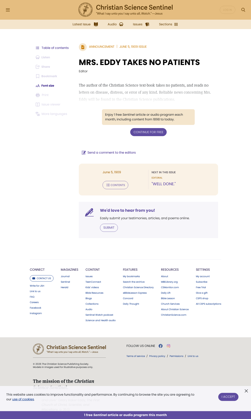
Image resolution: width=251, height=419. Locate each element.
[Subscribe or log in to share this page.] (44, 67)
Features (130, 269)
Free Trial (201, 286)
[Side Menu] (8, 10)
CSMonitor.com (170, 286)
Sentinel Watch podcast (99, 314)
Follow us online (140, 345)
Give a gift (201, 292)
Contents (115, 184)
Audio (88, 308)
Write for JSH (37, 285)
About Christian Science (175, 308)
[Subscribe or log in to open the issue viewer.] (48, 104)
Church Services (170, 303)
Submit (109, 227)
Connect (37, 269)
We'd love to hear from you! (127, 209)
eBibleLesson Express (135, 292)
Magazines (69, 269)
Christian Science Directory (138, 286)
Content (92, 269)
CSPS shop (202, 297)
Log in (227, 10)
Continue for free (148, 132)
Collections (91, 303)
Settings (203, 269)
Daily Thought (131, 303)
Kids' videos (92, 286)
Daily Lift (165, 292)
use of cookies (23, 399)
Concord (128, 297)
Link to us (35, 290)
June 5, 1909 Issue (133, 46)
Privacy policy (157, 355)
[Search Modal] (243, 10)
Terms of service (135, 355)
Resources (170, 269)
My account (203, 275)
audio (100, 319)
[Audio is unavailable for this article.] (43, 57)
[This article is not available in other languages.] (52, 114)
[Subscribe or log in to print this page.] (43, 95)
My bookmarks (131, 275)
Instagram (36, 312)
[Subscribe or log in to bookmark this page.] (47, 76)
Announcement (102, 46)
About (164, 275)
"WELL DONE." (164, 184)
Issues (89, 275)
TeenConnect (93, 281)
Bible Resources (94, 292)
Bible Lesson (168, 297)
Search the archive (134, 281)
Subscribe (201, 281)
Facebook (35, 307)
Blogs (88, 297)
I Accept (228, 396)
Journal (65, 275)
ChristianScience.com (173, 314)
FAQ (32, 296)
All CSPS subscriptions (208, 303)
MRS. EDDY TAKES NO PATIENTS (139, 62)
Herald (64, 286)
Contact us (41, 277)
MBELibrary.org (169, 281)
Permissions (176, 355)
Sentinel (65, 281)
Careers (34, 301)
